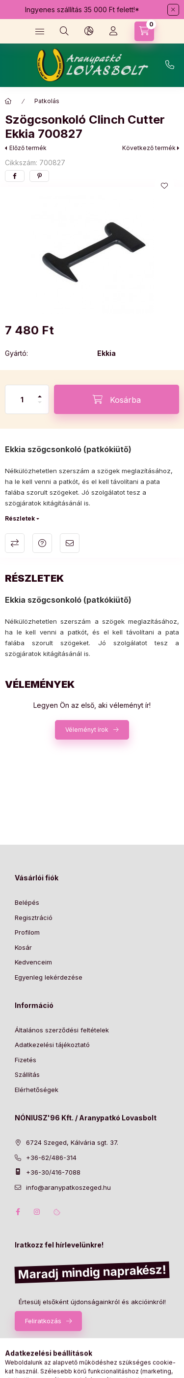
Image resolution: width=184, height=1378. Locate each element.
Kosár (23, 947)
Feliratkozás (43, 1321)
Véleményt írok (86, 729)
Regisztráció (34, 917)
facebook (17, 1212)
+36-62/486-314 (169, 65)
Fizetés (25, 1060)
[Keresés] (64, 31)
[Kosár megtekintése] (144, 31)
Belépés (27, 902)
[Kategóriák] (40, 31)
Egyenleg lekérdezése (48, 977)
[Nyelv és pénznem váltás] (89, 31)
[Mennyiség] (22, 399)
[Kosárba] (116, 399)
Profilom (27, 932)
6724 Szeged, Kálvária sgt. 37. (72, 1142)
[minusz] (40, 406)
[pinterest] (39, 176)
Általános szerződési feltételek (62, 1030)
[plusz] (40, 392)
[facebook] (15, 176)
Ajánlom (69, 543)
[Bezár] (173, 10)
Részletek (20, 518)
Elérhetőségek (36, 1090)
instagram (37, 1212)
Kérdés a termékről (42, 543)
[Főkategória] (8, 101)
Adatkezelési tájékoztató (52, 1045)
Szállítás (27, 1074)
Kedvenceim (33, 962)
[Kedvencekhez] (164, 186)
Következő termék (149, 148)
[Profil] (113, 31)
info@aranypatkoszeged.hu (68, 1187)
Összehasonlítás (15, 543)
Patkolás (46, 101)
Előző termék (28, 148)
